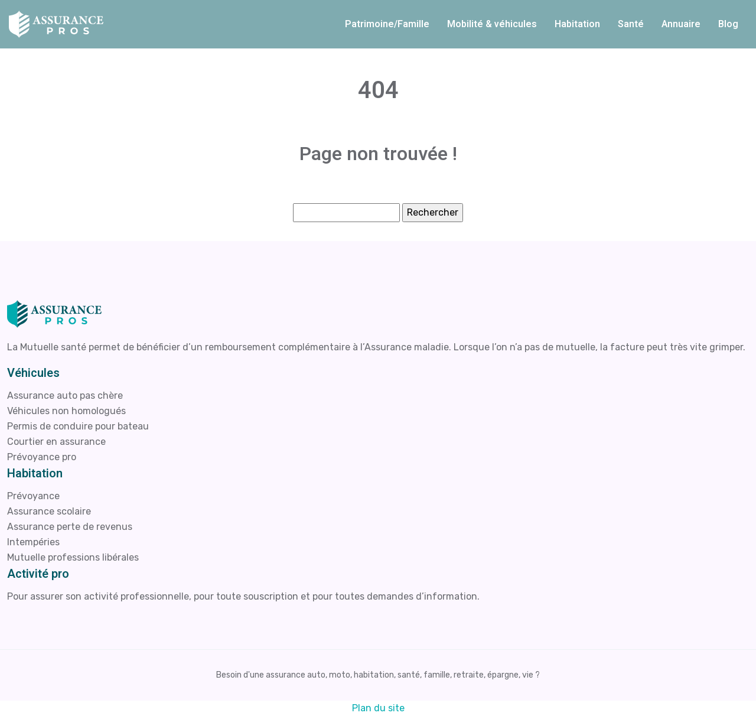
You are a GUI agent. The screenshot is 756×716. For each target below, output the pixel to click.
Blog (728, 24)
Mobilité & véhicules (492, 24)
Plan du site (378, 708)
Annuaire (681, 24)
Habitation (577, 24)
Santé (631, 24)
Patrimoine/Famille (387, 24)
